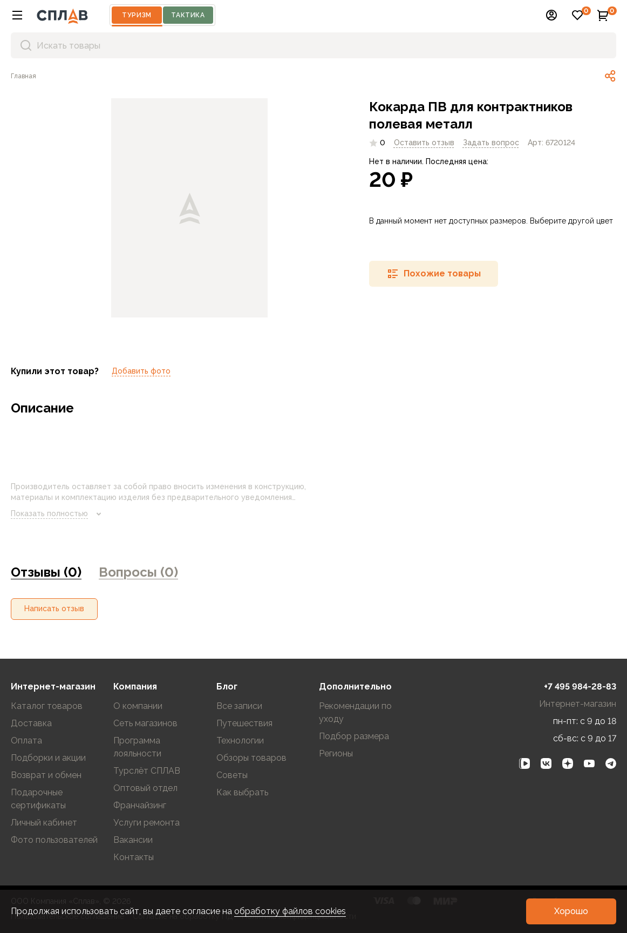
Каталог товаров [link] (47, 706)
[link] (23, 76)
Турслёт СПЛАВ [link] (146, 771)
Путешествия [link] (244, 723)
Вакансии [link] (133, 840)
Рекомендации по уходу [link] (355, 712)
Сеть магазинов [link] (145, 723)
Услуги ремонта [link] (146, 822)
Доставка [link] (31, 723)
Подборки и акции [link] (48, 758)
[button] (17, 15)
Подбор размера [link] (354, 736)
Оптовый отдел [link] (145, 788)
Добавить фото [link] (141, 371)
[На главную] (62, 15)
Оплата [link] (26, 740)
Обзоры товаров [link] (251, 758)
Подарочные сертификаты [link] (38, 798)
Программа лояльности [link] (137, 747)
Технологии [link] (240, 740)
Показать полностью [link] (58, 514)
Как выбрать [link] (242, 792)
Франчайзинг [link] (139, 805)
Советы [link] (232, 775)
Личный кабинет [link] (44, 822)
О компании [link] (137, 706)
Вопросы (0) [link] (138, 572)
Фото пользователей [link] (54, 840)
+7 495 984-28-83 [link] (580, 686)
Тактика (188, 15)
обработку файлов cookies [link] (290, 911)
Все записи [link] (239, 706)
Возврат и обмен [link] (46, 775)
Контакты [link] (133, 857)
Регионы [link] (336, 753)
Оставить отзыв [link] (424, 142)
